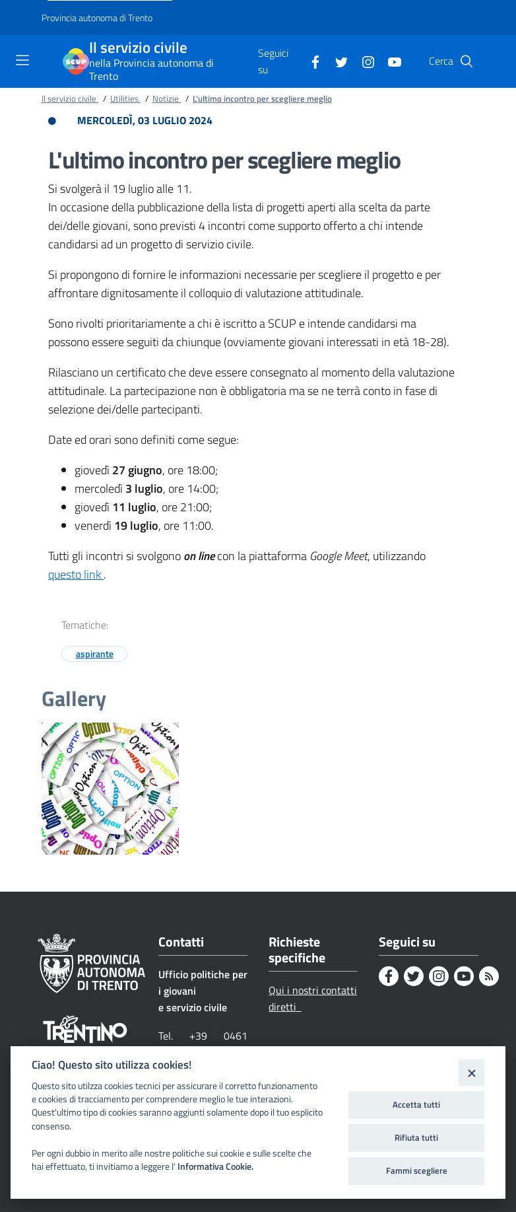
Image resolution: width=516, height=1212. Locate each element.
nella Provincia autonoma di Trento (151, 69)
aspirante (94, 653)
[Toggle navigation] (22, 60)
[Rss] (489, 976)
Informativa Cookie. (215, 1166)
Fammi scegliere (416, 1170)
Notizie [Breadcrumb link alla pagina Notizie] (166, 98)
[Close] (471, 1072)
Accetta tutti (416, 1104)
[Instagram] (363, 61)
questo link (76, 574)
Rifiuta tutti (416, 1137)
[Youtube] (389, 61)
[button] (466, 61)
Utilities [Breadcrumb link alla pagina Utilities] (125, 98)
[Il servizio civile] (76, 61)
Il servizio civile (138, 48)
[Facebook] (310, 61)
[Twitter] (336, 61)
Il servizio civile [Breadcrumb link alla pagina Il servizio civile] (70, 98)
